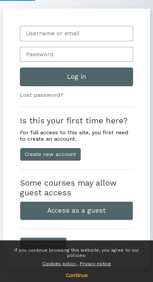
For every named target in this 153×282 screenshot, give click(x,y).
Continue (77, 275)
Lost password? (41, 95)
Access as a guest (76, 210)
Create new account (50, 154)
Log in (76, 76)
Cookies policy (59, 263)
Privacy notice (95, 263)
